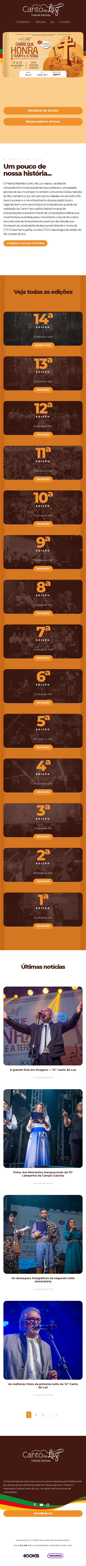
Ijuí (52, 21)
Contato (64, 21)
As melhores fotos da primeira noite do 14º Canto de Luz (43, 1386)
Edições (41, 21)
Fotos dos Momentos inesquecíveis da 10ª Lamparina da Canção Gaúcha (43, 1174)
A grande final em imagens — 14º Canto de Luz (43, 1069)
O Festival (22, 21)
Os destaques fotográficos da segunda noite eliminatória (43, 1280)
